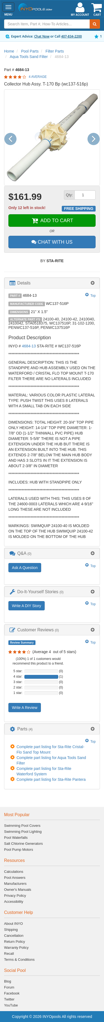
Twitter (9, 999)
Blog (7, 981)
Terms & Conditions (19, 959)
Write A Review (24, 707)
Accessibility (13, 901)
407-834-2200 (71, 36)
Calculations (13, 872)
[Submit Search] (95, 24)
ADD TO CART (52, 220)
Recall (9, 953)
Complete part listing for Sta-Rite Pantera (51, 779)
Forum (9, 987)
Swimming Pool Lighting (23, 832)
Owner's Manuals (17, 890)
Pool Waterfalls (16, 838)
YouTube (11, 1005)
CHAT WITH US (51, 242)
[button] (12, 137)
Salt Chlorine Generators (23, 844)
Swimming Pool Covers (22, 826)
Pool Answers (14, 878)
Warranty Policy (16, 947)
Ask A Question (25, 567)
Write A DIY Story (26, 606)
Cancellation (14, 936)
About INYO (13, 924)
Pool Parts (30, 51)
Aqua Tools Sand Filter (29, 56)
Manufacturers (15, 884)
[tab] (52, 283)
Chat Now (42, 36)
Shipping (11, 930)
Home (9, 51)
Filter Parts (55, 51)
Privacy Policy (15, 896)
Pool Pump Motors (18, 849)
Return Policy (14, 942)
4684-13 (29, 346)
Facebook (12, 993)
